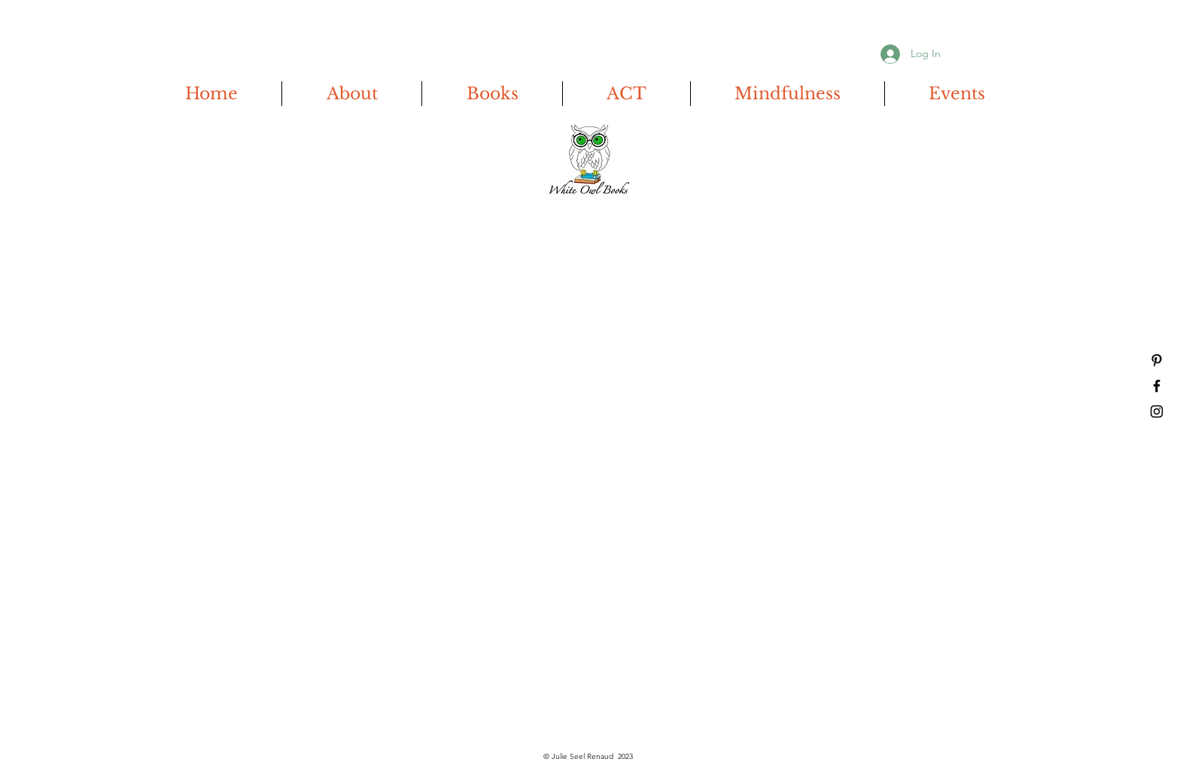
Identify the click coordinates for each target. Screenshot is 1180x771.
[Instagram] (1156, 411)
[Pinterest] (1156, 360)
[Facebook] (1156, 386)
